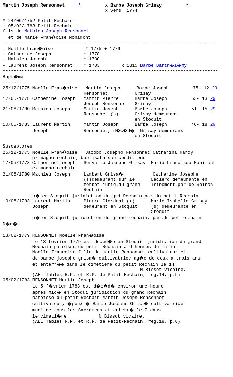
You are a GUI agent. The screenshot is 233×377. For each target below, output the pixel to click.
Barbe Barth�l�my (164, 74)
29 (215, 99)
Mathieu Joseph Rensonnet (56, 37)
